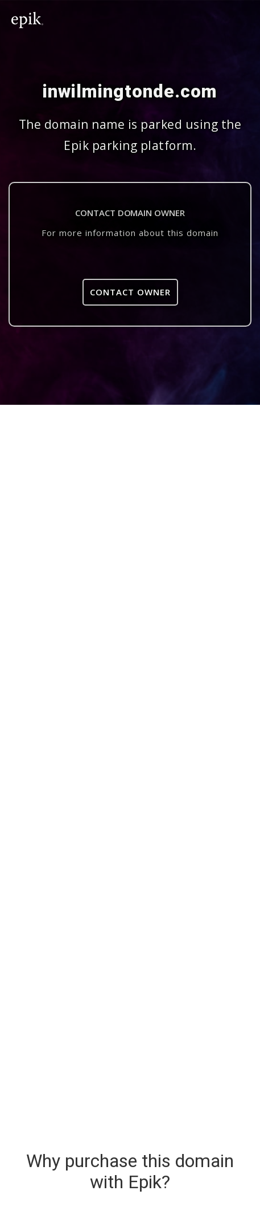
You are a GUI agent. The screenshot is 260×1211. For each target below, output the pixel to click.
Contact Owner (130, 292)
